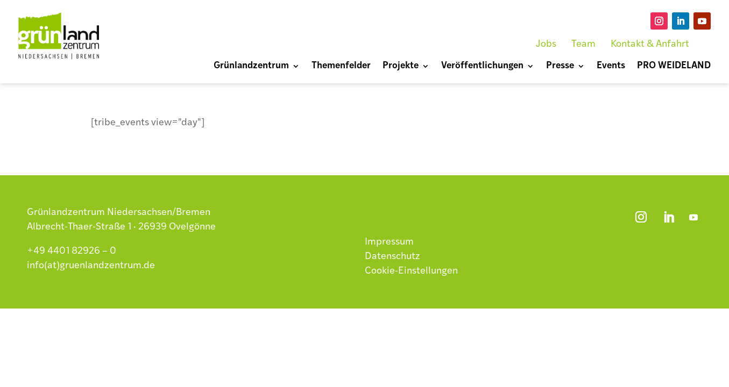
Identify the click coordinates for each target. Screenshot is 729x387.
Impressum (389, 242)
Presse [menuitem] (560, 66)
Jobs (546, 44)
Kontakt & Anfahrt (650, 44)
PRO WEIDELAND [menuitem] (674, 66)
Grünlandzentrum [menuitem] (251, 66)
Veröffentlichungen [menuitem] (482, 66)
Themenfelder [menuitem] (341, 66)
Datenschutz (392, 257)
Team (583, 44)
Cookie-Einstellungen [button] (411, 271)
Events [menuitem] (611, 66)
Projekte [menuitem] (401, 66)
